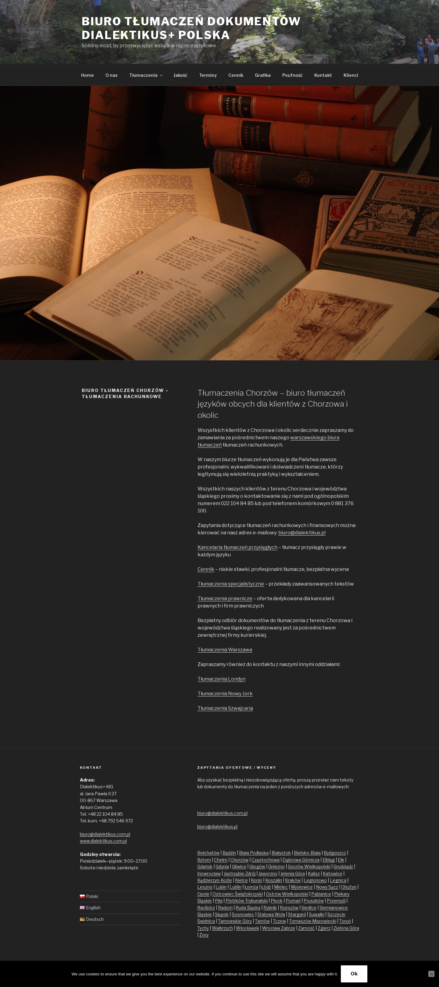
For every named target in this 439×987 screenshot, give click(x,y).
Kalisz (314, 873)
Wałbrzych (222, 928)
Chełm (220, 859)
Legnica (338, 880)
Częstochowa (266, 859)
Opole (203, 893)
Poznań (293, 900)
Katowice (332, 873)
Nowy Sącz (327, 886)
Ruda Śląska (248, 907)
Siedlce (309, 907)
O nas (111, 75)
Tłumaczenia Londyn (221, 679)
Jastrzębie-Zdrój (239, 873)
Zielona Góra (346, 928)
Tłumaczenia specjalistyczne (231, 584)
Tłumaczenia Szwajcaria (225, 708)
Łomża (251, 886)
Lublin (235, 886)
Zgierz (324, 928)
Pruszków (314, 900)
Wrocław (271, 928)
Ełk (341, 859)
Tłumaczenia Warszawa (225, 650)
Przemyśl (336, 900)
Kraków (293, 880)
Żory (204, 934)
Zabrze (288, 928)
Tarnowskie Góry (235, 921)
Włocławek (247, 928)
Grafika (263, 75)
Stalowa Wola (271, 914)
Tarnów (262, 921)
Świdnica (206, 921)
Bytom (204, 859)
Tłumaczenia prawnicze (225, 598)
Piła (219, 900)
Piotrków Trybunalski (247, 900)
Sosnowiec (243, 914)
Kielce (241, 880)
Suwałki (316, 914)
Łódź (266, 886)
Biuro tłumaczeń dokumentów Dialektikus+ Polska (191, 28)
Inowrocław (209, 873)
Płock (277, 900)
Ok (354, 974)
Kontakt (323, 75)
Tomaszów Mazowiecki (312, 921)
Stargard (297, 914)
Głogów (257, 866)
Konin (256, 880)
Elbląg (329, 859)
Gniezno (276, 866)
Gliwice (239, 866)
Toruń (345, 921)
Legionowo (315, 880)
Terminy (208, 75)
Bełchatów (208, 852)
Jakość (180, 75)
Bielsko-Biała (307, 852)
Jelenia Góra (292, 873)
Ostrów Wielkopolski (287, 893)
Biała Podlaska (254, 852)
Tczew (279, 921)
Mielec (281, 886)
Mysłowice (302, 886)
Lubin (221, 886)
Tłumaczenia (146, 75)
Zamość (306, 928)
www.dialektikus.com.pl (103, 840)
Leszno (204, 886)
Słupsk (222, 914)
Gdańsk (204, 866)
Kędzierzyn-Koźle (214, 880)
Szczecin (336, 914)
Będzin (229, 852)
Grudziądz (343, 866)
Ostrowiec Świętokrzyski (237, 893)
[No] (431, 974)
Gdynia (222, 866)
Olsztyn (348, 886)
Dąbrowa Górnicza (301, 859)
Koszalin (273, 880)
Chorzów (239, 859)
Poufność (292, 75)
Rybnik (270, 907)
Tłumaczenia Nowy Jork (225, 694)
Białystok (281, 852)
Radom (225, 907)
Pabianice (321, 893)
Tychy (203, 928)
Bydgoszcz (335, 852)
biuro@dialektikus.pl (302, 533)
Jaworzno (268, 873)
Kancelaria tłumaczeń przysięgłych (237, 547)
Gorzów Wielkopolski (309, 866)
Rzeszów (289, 907)
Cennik (235, 75)
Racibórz (206, 907)
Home (87, 75)
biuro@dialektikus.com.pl (105, 834)
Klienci (351, 75)
